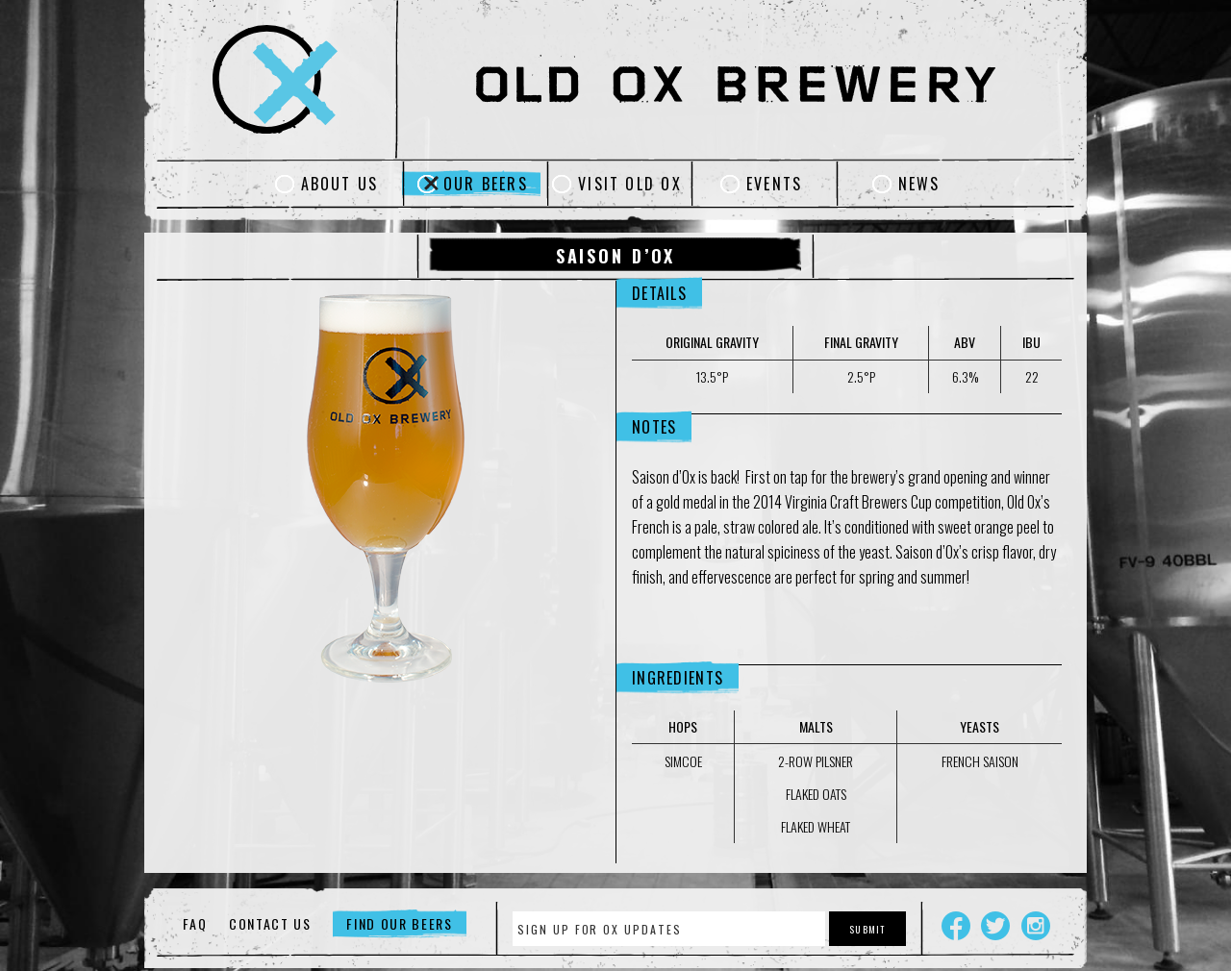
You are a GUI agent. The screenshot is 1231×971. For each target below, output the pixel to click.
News (919, 183)
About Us (340, 183)
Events (774, 183)
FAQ (195, 923)
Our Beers (485, 183)
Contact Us (270, 923)
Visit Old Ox (630, 183)
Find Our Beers (399, 923)
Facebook (956, 925)
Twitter (995, 925)
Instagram (1035, 925)
